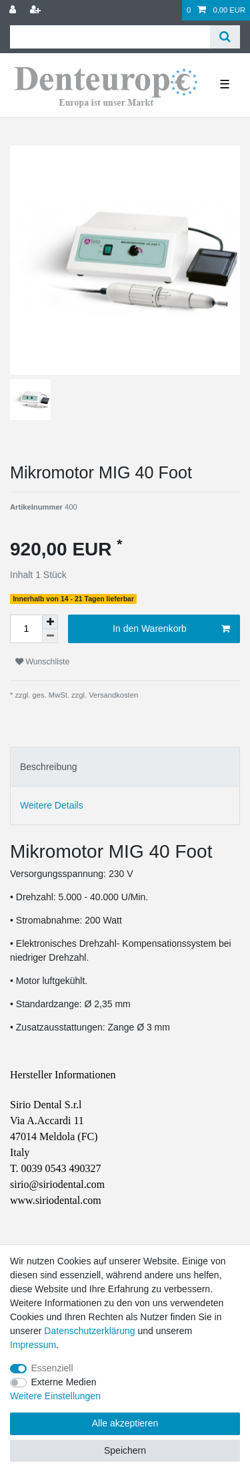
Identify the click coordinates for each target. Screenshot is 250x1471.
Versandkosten (112, 695)
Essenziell (52, 1368)
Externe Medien (64, 1382)
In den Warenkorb (171, 629)
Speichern (125, 1450)
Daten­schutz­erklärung (89, 1330)
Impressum (33, 1344)
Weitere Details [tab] (51, 805)
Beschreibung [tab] (48, 766)
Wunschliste (42, 661)
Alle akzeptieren (125, 1423)
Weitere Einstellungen (55, 1396)
